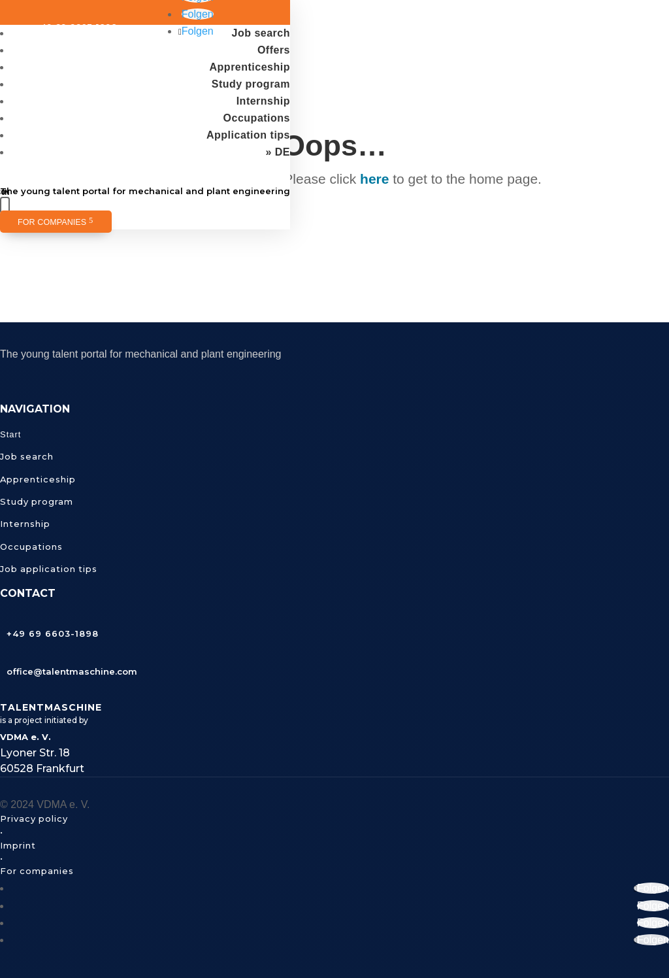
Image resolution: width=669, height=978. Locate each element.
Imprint (18, 845)
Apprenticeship (250, 67)
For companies (52, 222)
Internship (263, 101)
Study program (251, 84)
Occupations (256, 118)
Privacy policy (34, 818)
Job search (261, 33)
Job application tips (48, 569)
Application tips (248, 135)
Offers (273, 50)
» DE (277, 152)
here (374, 178)
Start (10, 434)
